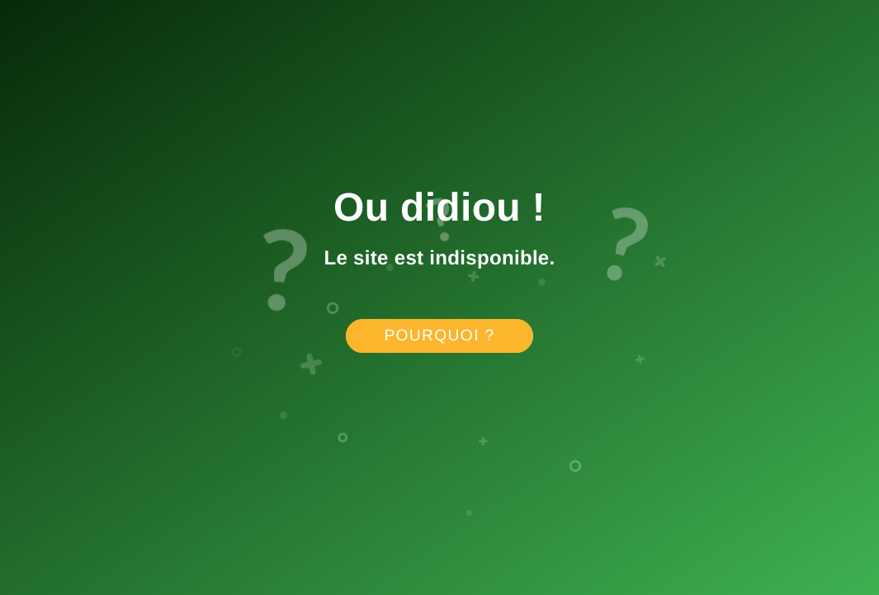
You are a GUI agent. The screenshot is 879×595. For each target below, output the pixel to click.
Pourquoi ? (439, 336)
